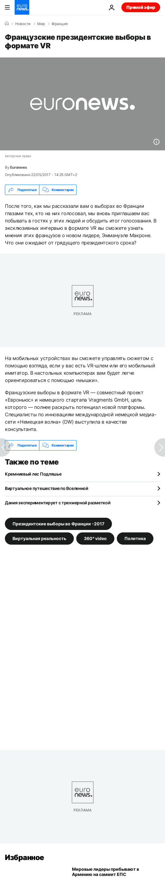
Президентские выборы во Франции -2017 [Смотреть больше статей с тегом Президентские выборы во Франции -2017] (58, 523)
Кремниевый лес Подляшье (33, 473)
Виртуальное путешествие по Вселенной (46, 488)
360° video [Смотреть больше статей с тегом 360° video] (95, 538)
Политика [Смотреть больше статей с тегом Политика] (135, 538)
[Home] (7, 23)
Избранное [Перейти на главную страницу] (24, 857)
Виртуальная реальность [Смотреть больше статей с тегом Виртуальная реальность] (39, 538)
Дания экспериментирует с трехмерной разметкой (57, 502)
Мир (41, 24)
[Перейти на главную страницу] (22, 7)
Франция (60, 24)
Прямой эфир (140, 7)
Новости (22, 24)
